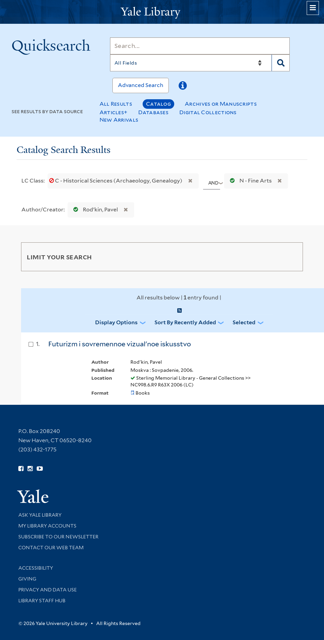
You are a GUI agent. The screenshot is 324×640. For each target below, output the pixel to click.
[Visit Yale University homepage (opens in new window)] (33, 494)
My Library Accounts (47, 526)
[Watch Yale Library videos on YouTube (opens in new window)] (40, 469)
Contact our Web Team (51, 547)
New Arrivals (119, 120)
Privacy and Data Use (47, 589)
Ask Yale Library (39, 515)
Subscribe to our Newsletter (58, 536)
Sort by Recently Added (185, 322)
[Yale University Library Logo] (162, 12)
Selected (244, 322)
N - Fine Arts (249, 180)
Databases (153, 112)
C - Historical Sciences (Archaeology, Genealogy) (116, 180)
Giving (27, 579)
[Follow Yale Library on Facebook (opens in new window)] (20, 469)
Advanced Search (140, 85)
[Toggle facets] (291, 256)
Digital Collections (208, 112)
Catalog (158, 104)
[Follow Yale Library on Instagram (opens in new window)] (30, 469)
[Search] (200, 45)
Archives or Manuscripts (221, 104)
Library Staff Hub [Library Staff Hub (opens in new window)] (42, 600)
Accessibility (35, 568)
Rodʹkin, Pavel (94, 209)
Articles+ (114, 112)
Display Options (116, 322)
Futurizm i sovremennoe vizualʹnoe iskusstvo (119, 344)
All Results (116, 104)
